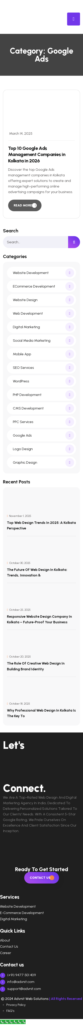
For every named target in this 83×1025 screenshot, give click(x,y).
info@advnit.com (17, 982)
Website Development (18, 906)
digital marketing (13, 919)
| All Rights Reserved (65, 999)
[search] (74, 242)
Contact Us (9, 946)
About (5, 940)
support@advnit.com (20, 989)
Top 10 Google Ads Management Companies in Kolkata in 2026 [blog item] (36, 154)
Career (5, 953)
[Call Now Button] (13, 1022)
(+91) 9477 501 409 (18, 975)
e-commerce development (22, 913)
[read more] (25, 205)
